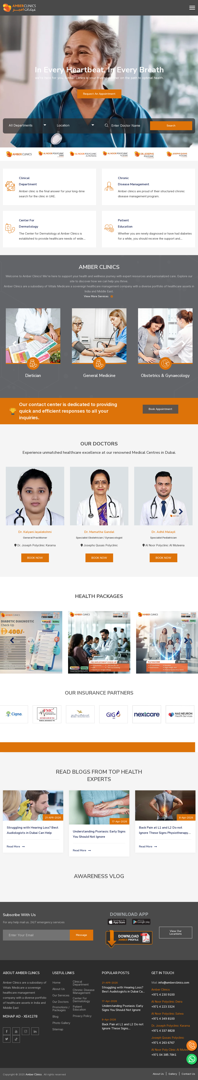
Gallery (172, 1073)
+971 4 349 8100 (163, 1019)
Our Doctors (60, 1002)
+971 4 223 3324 (163, 1007)
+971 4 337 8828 (163, 1031)
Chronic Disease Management (84, 991)
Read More (16, 846)
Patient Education (79, 1008)
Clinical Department (81, 983)
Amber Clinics (34, 1074)
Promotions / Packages (60, 1008)
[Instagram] (25, 1031)
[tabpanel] (99, 81)
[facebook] (6, 1031)
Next (183, 343)
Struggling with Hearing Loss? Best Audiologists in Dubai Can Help (123, 990)
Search (171, 125)
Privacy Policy (82, 1016)
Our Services (60, 995)
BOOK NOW (35, 558)
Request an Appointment (99, 94)
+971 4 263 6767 (163, 1043)
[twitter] (6, 1039)
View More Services (99, 296)
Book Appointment (160, 409)
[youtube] (16, 1031)
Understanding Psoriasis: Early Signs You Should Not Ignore (122, 1008)
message (81, 935)
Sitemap (57, 1029)
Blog (55, 1016)
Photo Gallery (61, 1023)
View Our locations (176, 932)
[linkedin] (35, 1031)
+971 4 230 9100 (163, 995)
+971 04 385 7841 (163, 1055)
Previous (14, 343)
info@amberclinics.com (173, 983)
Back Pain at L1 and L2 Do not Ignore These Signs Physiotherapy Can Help (163, 832)
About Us (58, 989)
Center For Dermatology (81, 999)
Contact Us (188, 1073)
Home (56, 982)
